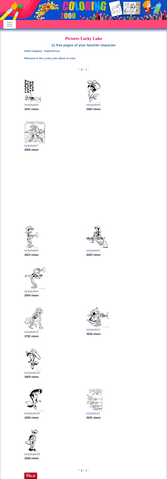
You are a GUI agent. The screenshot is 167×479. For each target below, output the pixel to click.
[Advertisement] (83, 188)
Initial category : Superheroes (42, 51)
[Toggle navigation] (9, 24)
